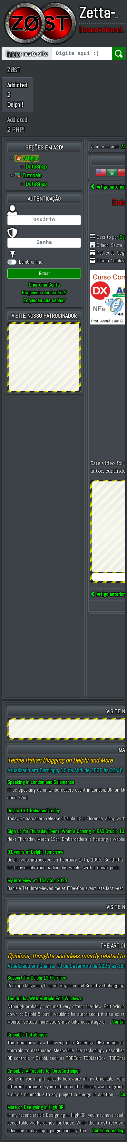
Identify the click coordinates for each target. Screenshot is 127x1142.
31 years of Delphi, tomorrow (35, 852)
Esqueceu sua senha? (44, 300)
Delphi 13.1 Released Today (33, 810)
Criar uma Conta (44, 284)
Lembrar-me (30, 261)
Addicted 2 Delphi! (17, 95)
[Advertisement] (44, 356)
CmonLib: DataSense (27, 1034)
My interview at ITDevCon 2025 (37, 880)
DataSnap (36, 166)
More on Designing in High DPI (35, 1107)
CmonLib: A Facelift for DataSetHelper (43, 1071)
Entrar (44, 273)
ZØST (13, 70)
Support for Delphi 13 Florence (36, 977)
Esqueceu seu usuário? (44, 292)
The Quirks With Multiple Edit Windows (44, 998)
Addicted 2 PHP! (17, 124)
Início (13, 54)
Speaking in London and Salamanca (40, 782)
